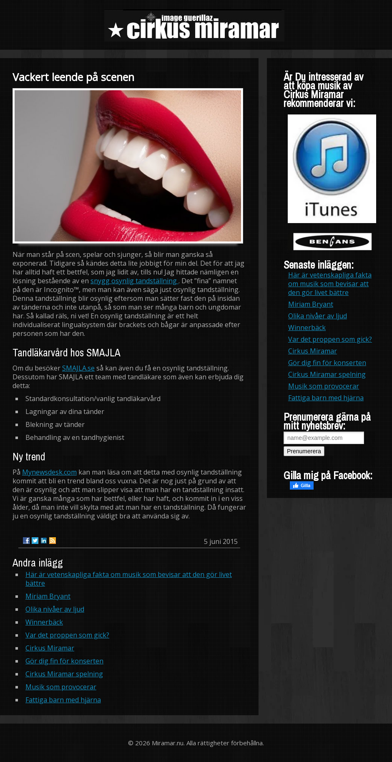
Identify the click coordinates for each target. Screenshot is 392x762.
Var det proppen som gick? (67, 635)
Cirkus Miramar (49, 648)
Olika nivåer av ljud (54, 609)
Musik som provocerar (60, 686)
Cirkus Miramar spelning (64, 673)
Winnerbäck (44, 622)
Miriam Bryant (47, 596)
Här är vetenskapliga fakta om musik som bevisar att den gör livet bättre (128, 579)
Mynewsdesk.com (49, 472)
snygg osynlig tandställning (134, 280)
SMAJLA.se (78, 368)
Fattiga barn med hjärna (63, 699)
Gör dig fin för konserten (64, 660)
